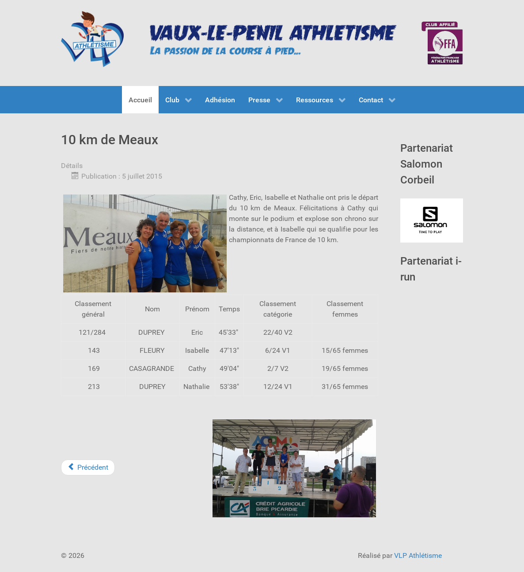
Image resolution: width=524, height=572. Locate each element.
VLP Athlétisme (418, 555)
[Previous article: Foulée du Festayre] (88, 467)
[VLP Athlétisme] (92, 39)
